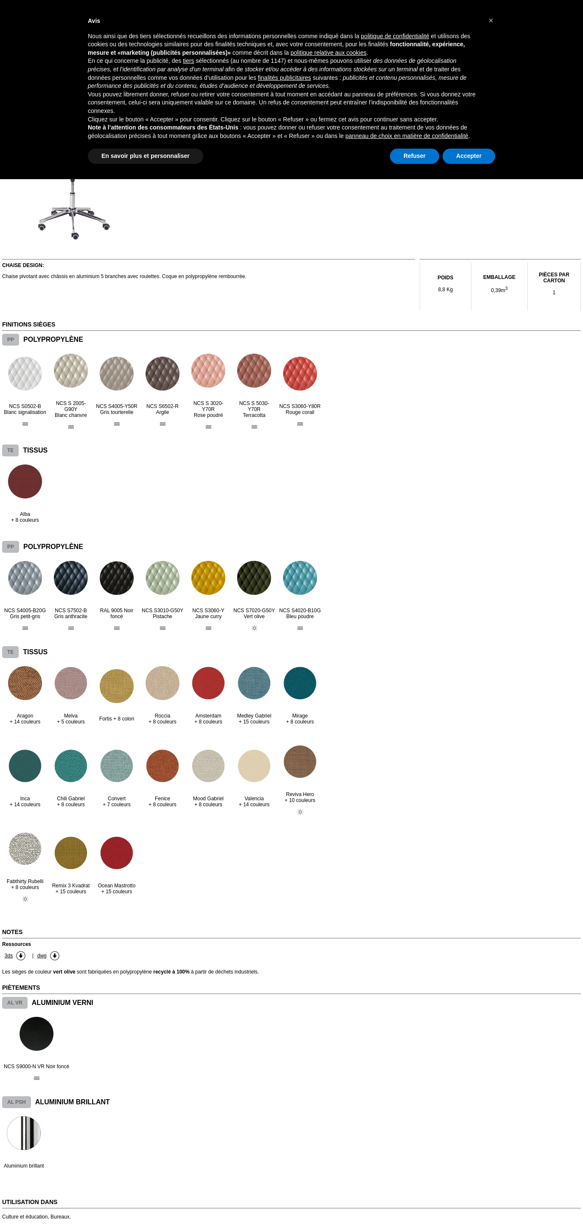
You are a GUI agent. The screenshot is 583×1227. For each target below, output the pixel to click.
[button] (491, 20)
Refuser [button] (415, 155)
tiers (188, 60)
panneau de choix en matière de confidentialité (406, 135)
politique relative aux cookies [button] (329, 52)
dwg (42, 956)
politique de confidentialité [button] (395, 36)
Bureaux (60, 1217)
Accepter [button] (469, 155)
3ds (9, 956)
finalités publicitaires (284, 77)
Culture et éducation (25, 1217)
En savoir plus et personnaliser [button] (145, 155)
